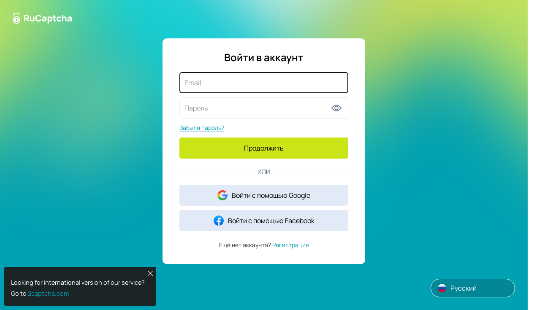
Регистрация (290, 245)
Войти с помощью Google (263, 195)
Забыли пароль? (201, 128)
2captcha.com (48, 293)
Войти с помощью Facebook (264, 221)
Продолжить (264, 148)
